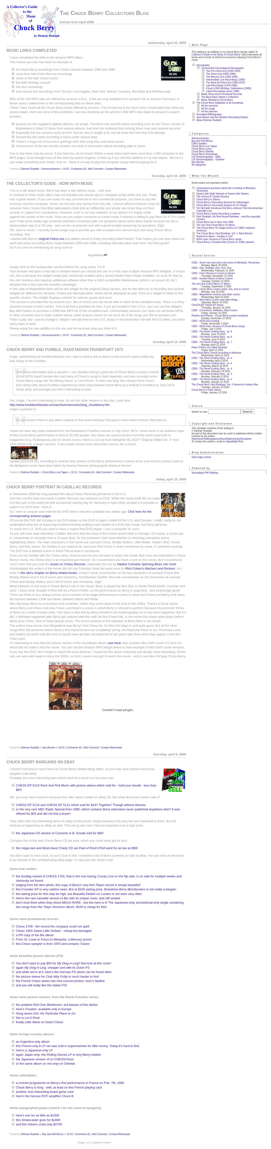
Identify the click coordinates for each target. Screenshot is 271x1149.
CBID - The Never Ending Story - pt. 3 (212, 374)
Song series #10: (46, 1013)
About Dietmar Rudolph (208, 120)
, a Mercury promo (54, 939)
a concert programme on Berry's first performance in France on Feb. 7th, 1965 (70, 1083)
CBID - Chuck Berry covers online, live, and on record (220, 289)
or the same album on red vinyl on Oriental (45, 1063)
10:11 (74, 472)
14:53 (66, 169)
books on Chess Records (68, 564)
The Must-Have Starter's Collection (220, 97)
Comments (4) (86, 472)
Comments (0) (78, 169)
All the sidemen (209, 111)
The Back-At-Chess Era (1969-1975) (225, 82)
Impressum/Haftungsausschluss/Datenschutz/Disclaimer (222, 438)
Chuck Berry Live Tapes (55, 472)
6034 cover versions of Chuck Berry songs (219, 239)
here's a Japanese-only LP (34, 1050)
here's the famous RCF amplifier (45, 1096)
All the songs (208, 108)
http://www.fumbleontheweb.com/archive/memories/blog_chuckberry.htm (60, 405)
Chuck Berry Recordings (205, 154)
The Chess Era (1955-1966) (221, 74)
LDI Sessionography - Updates (208, 159)
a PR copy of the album (35, 935)
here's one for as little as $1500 (37, 1115)
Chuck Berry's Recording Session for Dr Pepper (221, 205)
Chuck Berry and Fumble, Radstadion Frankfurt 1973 (64, 350)
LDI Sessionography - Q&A (206, 156)
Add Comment (95, 169)
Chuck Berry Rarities (203, 151)
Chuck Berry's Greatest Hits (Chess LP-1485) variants (225, 242)
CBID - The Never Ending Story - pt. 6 (212, 358)
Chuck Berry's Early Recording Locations (218, 213)
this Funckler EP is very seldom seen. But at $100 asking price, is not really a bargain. (96, 889)
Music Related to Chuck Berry (217, 100)
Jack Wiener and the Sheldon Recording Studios (222, 117)
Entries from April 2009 (77, 22)
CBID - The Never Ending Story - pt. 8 (212, 337)
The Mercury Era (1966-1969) (222, 76)
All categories (199, 164)
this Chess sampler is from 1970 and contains (52, 944)
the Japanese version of (45, 1059)
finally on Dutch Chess (39, 1022)
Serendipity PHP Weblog (205, 472)
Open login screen (201, 457)
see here (114, 643)
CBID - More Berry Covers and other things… (216, 299)
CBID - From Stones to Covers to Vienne (213, 273)
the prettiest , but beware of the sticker (57, 1005)
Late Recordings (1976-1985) (221, 85)
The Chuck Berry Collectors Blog (104, 13)
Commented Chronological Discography (222, 68)
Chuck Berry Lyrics (202, 149)
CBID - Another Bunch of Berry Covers (212, 278)
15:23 (70, 1134)
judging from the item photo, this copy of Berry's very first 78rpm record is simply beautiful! (78, 885)
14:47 (66, 335)
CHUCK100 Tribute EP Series (208, 305)
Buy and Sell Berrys (53, 1134)
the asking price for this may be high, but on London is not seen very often (79, 894)
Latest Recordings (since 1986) (222, 91)
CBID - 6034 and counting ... (207, 321)
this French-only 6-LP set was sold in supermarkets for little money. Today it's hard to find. (78, 1046)
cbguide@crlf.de (234, 441)
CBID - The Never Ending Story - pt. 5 (212, 363)
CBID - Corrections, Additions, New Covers (214, 310)
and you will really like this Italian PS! (41, 985)
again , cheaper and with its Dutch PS (53, 967)
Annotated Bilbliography (209, 114)
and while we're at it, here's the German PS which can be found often (63, 972)
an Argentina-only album (33, 1041)
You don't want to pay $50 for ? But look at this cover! (63, 963)
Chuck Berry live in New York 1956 (214, 222)
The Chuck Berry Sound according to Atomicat (216, 352)
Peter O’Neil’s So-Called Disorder (209, 347)
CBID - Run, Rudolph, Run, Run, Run (212, 268)
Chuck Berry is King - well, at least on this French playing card (59, 1087)
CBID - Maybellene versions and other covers (216, 294)
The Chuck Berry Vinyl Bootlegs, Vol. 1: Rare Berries (224, 233)
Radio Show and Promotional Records (221, 94)
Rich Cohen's (150, 568)
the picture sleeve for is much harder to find (57, 976)
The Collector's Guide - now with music (49, 183)
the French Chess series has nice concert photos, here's (60, 981)
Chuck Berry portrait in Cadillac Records (54, 487)
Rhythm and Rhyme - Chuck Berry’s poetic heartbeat (220, 315)
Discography (203, 65)
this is (28, 1018)
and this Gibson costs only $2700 (39, 1124)
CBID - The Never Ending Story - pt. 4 (212, 368)
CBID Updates (199, 143)
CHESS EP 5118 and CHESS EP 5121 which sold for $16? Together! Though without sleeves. (81, 805)
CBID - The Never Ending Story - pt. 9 (212, 331)
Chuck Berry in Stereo (208, 199)
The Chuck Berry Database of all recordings (219, 102)
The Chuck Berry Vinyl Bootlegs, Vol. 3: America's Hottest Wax (225, 384)
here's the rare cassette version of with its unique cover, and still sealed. (68, 898)
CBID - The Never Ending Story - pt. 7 (212, 342)
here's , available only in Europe (43, 1009)
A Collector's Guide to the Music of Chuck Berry (225, 53)
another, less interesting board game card (44, 1092)
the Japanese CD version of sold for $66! (59, 833)
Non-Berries (48, 747)
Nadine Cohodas (146, 564)
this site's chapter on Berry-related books (48, 573)
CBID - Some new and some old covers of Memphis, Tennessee (226, 262)
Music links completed (31, 50)
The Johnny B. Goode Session (212, 196)
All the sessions (209, 105)
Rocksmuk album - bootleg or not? (214, 236)
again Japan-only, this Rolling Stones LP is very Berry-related (58, 1054)
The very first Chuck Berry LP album (215, 225)
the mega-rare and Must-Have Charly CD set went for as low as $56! (77, 848)
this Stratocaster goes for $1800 (38, 1120)
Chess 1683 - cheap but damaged (53, 931)
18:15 (61, 747)
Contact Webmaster (116, 169)
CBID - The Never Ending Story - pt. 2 (212, 379)
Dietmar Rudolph (30, 169)
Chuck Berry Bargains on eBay (40, 762)
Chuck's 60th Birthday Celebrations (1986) (228, 88)
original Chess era (51, 239)
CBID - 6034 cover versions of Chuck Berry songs (218, 326)
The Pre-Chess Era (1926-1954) (223, 71)
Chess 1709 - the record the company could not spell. (53, 926)
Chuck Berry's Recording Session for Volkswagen (222, 202)
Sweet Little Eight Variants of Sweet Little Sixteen (222, 193)
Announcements (50, 169)
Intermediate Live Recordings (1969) (225, 79)
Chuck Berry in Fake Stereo (206, 390)
